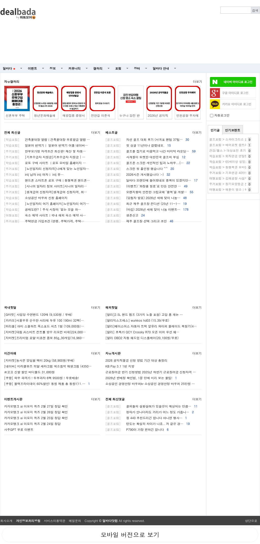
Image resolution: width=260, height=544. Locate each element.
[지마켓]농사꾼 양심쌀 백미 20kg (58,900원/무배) (39, 360)
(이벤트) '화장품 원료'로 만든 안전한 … (146, 186)
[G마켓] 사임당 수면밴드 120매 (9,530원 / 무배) (38, 314)
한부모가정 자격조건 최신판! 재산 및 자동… (45, 151)
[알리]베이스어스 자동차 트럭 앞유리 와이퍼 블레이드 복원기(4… (151, 326)
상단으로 (251, 520)
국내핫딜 (10, 307)
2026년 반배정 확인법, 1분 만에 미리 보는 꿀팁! (141, 378)
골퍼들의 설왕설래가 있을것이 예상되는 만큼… (151, 406)
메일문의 (75, 520)
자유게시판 (113, 353)
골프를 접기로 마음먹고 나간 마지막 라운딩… (150, 151)
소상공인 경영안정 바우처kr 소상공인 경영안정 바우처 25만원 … (150, 383)
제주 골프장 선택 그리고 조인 (139, 221)
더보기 (197, 81)
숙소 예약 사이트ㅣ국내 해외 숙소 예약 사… (45, 215)
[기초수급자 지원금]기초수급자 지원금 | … (44, 157)
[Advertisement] (187, 32)
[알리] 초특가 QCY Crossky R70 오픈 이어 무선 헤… (142, 332)
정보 (53, 68)
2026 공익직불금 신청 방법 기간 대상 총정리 (136, 360)
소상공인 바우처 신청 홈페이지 (36, 198)
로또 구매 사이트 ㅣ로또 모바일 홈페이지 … (45, 163)
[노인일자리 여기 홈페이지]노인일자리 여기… (46, 203)
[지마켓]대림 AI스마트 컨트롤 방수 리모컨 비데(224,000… (45, 332)
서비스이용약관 (54, 520)
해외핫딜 (111, 307)
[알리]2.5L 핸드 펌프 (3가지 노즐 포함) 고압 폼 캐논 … (144, 314)
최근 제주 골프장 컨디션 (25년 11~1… (146, 203)
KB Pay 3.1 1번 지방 (119, 366)
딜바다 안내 (161, 68)
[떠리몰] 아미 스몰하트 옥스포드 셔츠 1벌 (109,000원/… (44, 326)
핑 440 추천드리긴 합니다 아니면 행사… (146, 418)
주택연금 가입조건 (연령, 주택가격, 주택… (44, 221)
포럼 (118, 68)
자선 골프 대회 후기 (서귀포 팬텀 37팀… (147, 139)
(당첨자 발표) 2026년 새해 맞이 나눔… (146, 198)
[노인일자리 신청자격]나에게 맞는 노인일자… (46, 168)
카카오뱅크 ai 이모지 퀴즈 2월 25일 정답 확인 (36, 418)
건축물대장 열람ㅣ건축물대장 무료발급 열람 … (47, 139)
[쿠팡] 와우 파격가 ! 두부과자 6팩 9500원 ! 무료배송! (41, 378)
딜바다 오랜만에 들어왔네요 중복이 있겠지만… (151, 180)
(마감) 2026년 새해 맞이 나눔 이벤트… (146, 209)
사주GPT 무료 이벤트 (19, 429)
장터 (137, 68)
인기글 (215, 130)
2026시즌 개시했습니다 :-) (137, 174)
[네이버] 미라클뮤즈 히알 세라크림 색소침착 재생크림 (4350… (48, 366)
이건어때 (10, 353)
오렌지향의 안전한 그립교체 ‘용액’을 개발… (149, 192)
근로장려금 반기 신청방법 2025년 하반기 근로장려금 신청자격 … (150, 372)
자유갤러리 (11, 81)
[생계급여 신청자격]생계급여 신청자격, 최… (45, 192)
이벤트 (32, 68)
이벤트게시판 (13, 399)
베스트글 (111, 132)
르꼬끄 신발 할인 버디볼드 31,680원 (29, 372)
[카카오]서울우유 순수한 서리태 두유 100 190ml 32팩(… (44, 320)
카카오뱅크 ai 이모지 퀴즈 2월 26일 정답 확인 (36, 412)
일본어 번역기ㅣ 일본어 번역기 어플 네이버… (46, 145)
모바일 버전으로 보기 (130, 534)
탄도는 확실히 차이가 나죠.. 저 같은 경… (147, 423)
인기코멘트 (232, 130)
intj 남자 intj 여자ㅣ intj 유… (33, 174)
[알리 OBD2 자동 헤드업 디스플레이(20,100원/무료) (141, 338)
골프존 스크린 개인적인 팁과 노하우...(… (147, 163)
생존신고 (125, 215)
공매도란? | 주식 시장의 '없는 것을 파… (42, 209)
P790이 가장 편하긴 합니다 (137, 429)
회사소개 (6, 520)
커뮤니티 (75, 68)
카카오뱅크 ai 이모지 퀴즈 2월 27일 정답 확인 (36, 406)
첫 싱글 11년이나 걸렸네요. (138, 145)
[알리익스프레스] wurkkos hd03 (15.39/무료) (137, 320)
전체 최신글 (12, 132)
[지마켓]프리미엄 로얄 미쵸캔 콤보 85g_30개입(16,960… (44, 338)
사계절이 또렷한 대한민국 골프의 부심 (145, 157)
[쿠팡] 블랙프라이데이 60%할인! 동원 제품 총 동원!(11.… (47, 383)
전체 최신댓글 (115, 399)
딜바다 (9, 68)
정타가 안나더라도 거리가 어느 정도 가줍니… (149, 412)
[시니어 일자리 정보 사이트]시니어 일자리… (45, 186)
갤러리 (98, 68)
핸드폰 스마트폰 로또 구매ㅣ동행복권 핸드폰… (47, 180)
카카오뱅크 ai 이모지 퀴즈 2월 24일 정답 (32, 423)
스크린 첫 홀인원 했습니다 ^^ (139, 168)
